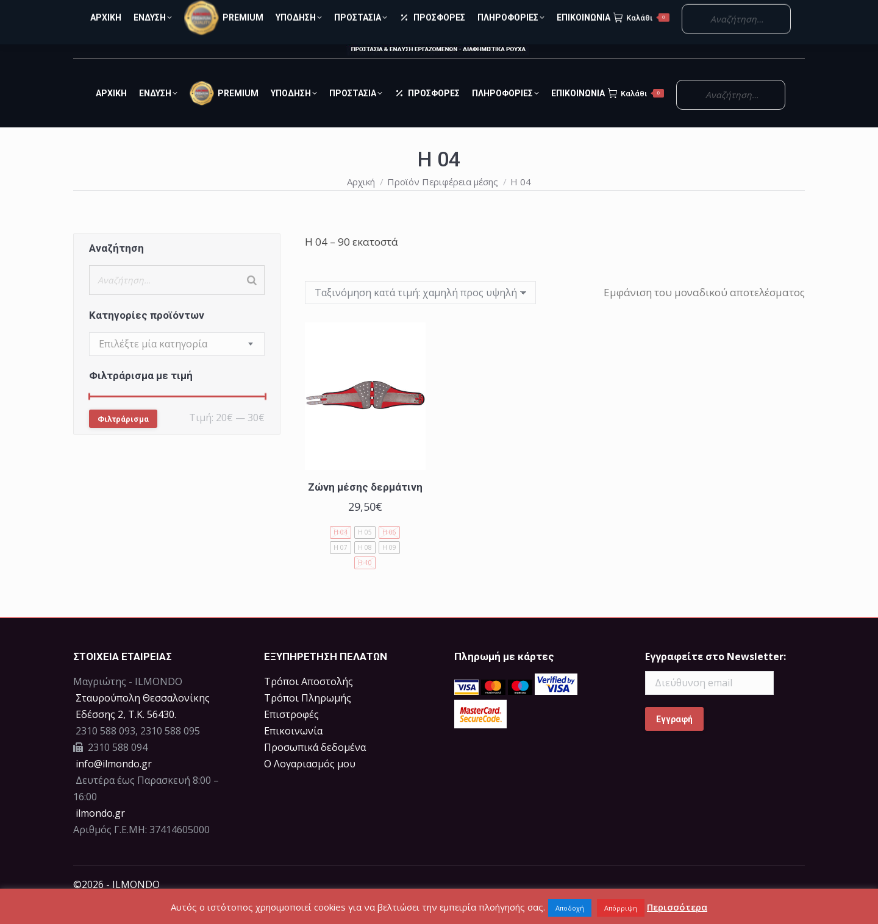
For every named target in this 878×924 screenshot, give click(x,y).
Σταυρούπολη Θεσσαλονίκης (143, 720)
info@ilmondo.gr (114, 785)
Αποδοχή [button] (569, 907)
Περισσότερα (677, 907)
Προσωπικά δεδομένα (315, 769)
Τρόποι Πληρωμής (307, 720)
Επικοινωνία (293, 752)
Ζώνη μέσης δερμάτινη (365, 509)
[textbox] (153, 366)
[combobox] (177, 366)
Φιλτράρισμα (123, 441)
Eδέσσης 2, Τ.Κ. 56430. (126, 736)
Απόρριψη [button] (620, 907)
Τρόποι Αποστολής (308, 703)
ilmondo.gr (99, 835)
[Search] (252, 302)
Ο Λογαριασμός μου (736, 11)
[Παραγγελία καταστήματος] (420, 314)
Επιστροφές (291, 736)
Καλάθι (636, 115)
